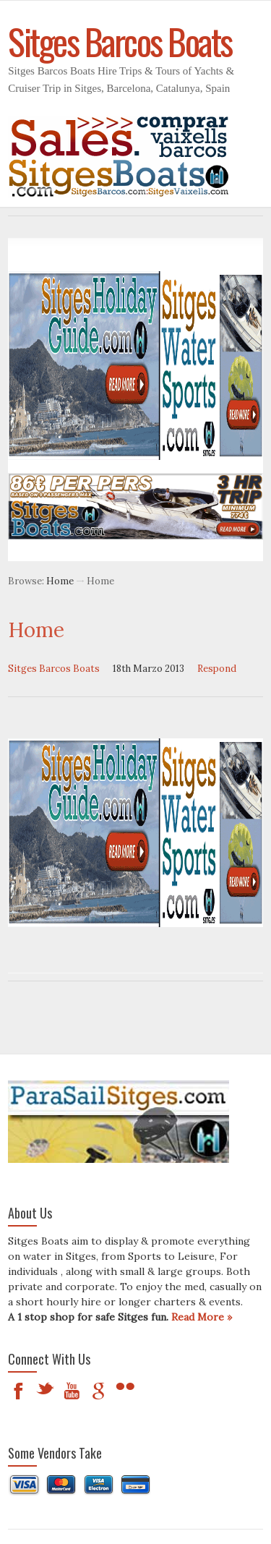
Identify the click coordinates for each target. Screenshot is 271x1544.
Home (60, 581)
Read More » (201, 1316)
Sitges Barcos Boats (54, 668)
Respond (216, 668)
